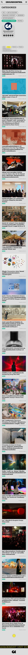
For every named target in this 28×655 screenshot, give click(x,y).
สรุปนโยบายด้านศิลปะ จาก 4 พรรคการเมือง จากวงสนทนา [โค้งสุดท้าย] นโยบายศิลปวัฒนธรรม (13, 200)
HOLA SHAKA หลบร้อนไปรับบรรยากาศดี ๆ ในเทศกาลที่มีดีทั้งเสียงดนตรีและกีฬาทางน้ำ (14, 576)
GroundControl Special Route (9, 50)
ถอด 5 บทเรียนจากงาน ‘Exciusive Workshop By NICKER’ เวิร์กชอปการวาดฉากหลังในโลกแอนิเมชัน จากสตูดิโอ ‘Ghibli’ (14, 422)
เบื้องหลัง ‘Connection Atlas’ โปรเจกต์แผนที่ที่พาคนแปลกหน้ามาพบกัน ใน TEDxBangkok (13, 273)
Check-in (14, 46)
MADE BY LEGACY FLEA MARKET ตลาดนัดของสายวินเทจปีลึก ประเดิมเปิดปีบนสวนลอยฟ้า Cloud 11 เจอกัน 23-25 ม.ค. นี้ (13, 224)
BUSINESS (20, 15)
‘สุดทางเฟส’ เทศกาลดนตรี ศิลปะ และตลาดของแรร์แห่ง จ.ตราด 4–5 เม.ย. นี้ (14, 96)
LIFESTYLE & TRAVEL (9, 20)
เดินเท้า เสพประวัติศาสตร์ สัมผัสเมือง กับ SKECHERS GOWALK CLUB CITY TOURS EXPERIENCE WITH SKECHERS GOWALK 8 (13, 324)
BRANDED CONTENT (9, 15)
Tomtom (21, 46)
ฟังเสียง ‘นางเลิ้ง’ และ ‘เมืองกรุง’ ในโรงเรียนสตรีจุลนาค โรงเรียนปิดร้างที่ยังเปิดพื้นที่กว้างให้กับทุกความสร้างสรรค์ (14, 472)
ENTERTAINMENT (8, 18)
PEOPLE (20, 20)
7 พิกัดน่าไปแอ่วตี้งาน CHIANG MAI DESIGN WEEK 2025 (12, 248)
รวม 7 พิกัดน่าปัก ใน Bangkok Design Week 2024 (12, 521)
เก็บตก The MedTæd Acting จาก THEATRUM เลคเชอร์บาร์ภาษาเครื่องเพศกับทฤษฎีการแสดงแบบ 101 (14, 72)
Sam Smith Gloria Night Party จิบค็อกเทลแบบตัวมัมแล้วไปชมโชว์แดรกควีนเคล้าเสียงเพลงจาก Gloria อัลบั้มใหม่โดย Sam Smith (13, 626)
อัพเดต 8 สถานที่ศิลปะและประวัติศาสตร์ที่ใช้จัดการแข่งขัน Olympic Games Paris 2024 (13, 397)
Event (8, 46)
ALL (4, 12)
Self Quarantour (6, 48)
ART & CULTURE (12, 12)
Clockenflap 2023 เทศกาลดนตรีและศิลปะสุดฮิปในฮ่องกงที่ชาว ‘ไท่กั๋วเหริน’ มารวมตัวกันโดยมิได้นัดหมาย (13, 600)
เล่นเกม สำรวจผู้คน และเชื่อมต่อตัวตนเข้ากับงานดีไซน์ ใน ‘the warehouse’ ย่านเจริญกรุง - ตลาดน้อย (14, 497)
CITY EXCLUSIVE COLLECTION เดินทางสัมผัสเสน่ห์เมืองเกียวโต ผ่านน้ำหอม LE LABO (13, 349)
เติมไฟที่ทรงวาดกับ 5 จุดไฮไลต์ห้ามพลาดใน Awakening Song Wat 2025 (13, 373)
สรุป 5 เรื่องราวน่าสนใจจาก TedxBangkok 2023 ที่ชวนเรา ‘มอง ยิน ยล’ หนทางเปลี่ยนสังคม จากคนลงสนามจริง (13, 552)
